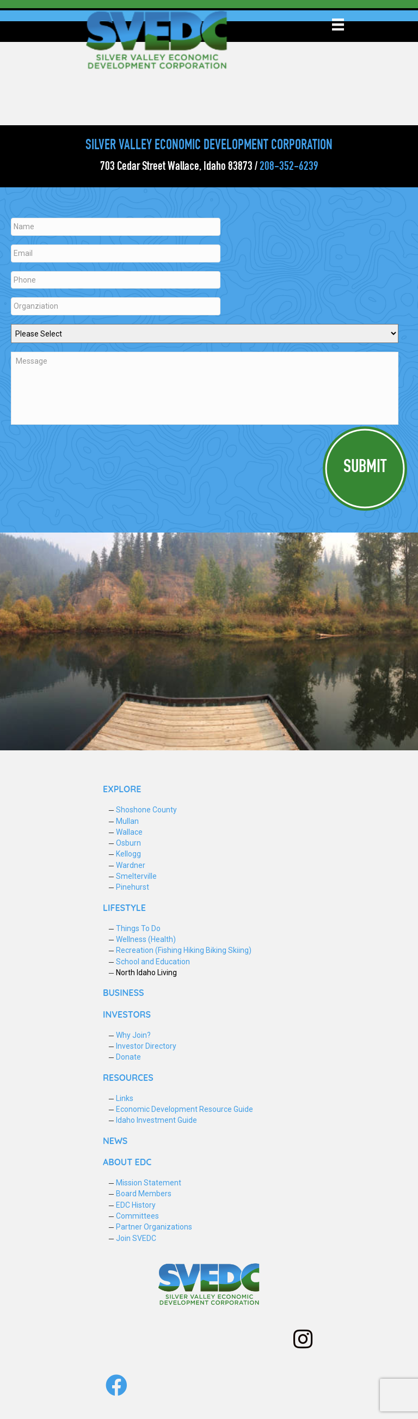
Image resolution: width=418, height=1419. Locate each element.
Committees (137, 1214)
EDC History (136, 1202)
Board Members (143, 1192)
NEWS (115, 1139)
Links (124, 1096)
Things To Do (138, 926)
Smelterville (136, 874)
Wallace (129, 830)
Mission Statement (148, 1181)
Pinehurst (132, 885)
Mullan (127, 819)
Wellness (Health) (146, 937)
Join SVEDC (136, 1236)
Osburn (128, 841)
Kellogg (128, 852)
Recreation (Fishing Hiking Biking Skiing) (183, 948)
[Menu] (338, 24)
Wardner (130, 863)
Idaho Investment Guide (156, 1118)
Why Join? (133, 1033)
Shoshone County (146, 808)
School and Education (153, 960)
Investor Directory (146, 1044)
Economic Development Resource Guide (184, 1107)
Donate (128, 1055)
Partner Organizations (154, 1225)
